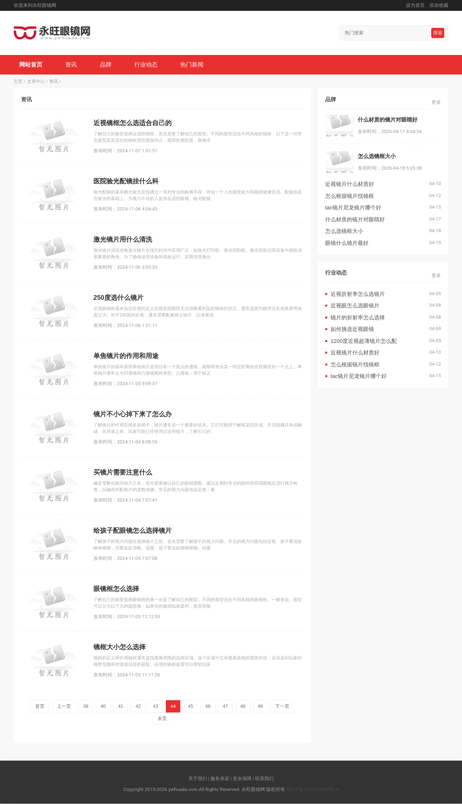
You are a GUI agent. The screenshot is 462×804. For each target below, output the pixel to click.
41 (120, 706)
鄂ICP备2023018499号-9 (312, 789)
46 (207, 706)
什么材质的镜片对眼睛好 (355, 219)
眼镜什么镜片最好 (347, 243)
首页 (40, 706)
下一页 (282, 706)
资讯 (71, 64)
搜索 (437, 32)
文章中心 (36, 81)
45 (190, 706)
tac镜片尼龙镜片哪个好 (353, 208)
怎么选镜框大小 (344, 231)
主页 (18, 81)
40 (103, 706)
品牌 (106, 64)
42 (137, 706)
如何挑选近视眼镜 (352, 329)
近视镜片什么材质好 (349, 184)
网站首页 (30, 64)
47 (225, 706)
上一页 (64, 706)
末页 (162, 718)
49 (260, 706)
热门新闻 (192, 64)
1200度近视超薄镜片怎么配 (364, 341)
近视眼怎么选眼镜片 (355, 306)
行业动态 (146, 64)
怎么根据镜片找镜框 (349, 196)
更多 (436, 102)
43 (155, 706)
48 (242, 706)
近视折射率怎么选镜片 (358, 294)
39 (85, 706)
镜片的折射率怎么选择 (358, 317)
